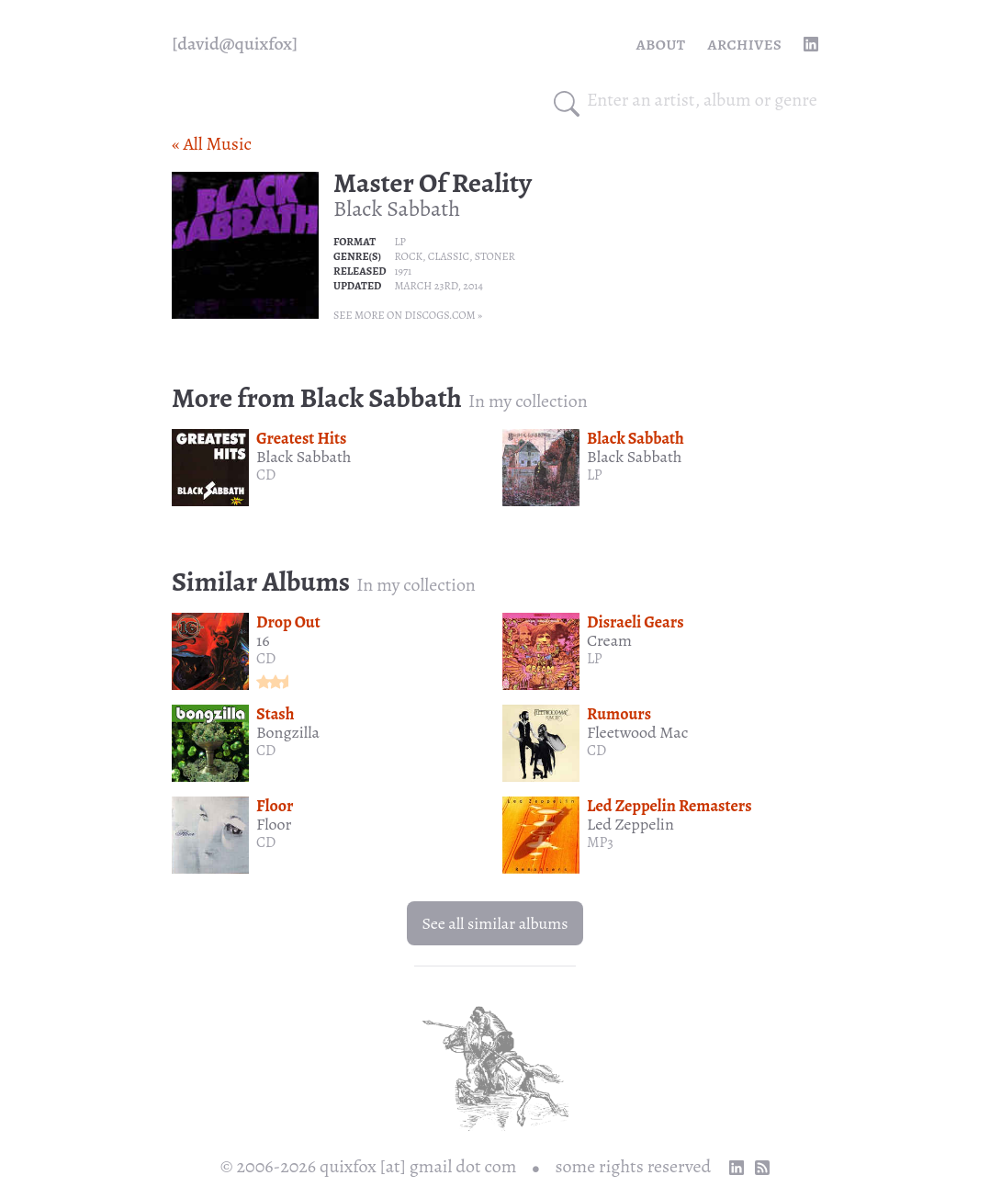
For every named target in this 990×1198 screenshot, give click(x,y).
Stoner (495, 256)
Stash (275, 714)
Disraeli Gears (635, 622)
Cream (609, 640)
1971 (402, 271)
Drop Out (288, 622)
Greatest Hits (301, 438)
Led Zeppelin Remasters (669, 806)
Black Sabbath (396, 208)
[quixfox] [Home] (235, 44)
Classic (448, 256)
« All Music (212, 143)
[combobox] (702, 100)
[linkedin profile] (811, 44)
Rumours (619, 714)
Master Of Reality (432, 182)
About (661, 43)
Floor (274, 806)
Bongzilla (288, 732)
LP (399, 241)
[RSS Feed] (762, 1167)
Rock (408, 256)
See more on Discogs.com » (407, 315)
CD (266, 475)
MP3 (600, 842)
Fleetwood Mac (637, 732)
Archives (744, 43)
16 (262, 640)
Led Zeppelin (630, 824)
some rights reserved (634, 1166)
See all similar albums (495, 923)
